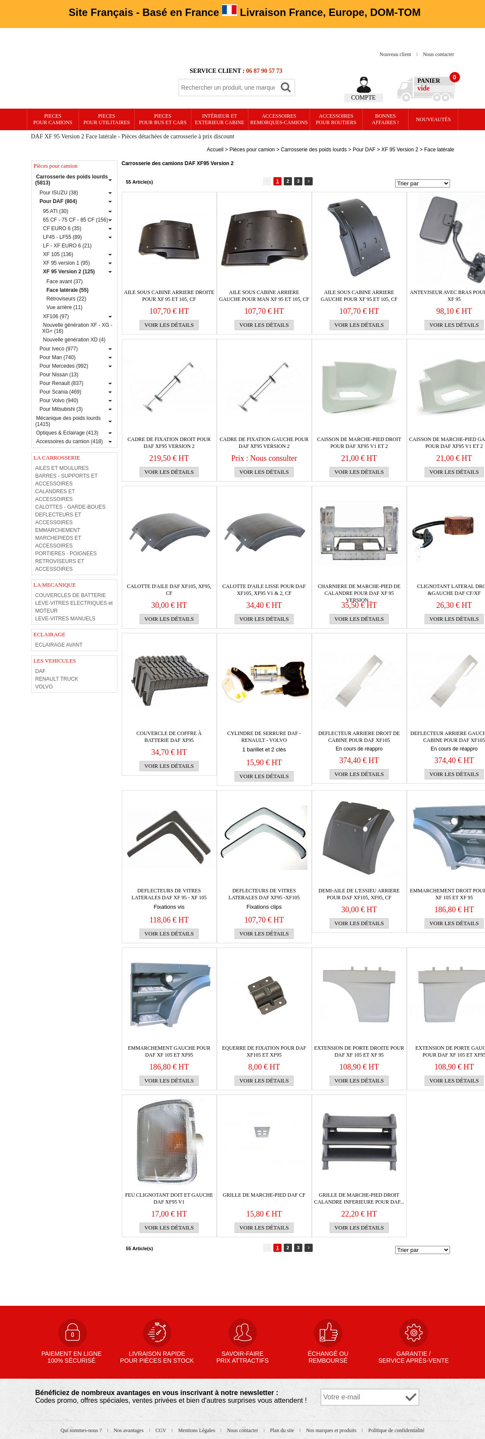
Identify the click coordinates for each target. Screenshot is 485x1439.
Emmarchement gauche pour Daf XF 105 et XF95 (169, 1051)
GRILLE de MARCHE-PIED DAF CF (264, 1195)
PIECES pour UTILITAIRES (106, 119)
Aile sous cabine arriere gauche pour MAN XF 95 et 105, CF (264, 295)
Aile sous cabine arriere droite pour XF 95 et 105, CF (169, 295)
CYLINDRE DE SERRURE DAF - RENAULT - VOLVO (264, 736)
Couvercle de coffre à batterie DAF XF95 (169, 736)
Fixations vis (169, 907)
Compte (363, 97)
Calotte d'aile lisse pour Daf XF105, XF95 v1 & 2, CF (264, 589)
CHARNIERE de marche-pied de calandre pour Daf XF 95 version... (359, 590)
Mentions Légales (197, 1430)
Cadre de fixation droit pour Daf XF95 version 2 (168, 442)
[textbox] (228, 87)
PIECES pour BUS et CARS (163, 119)
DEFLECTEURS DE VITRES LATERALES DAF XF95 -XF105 (264, 894)
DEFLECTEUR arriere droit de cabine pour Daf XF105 (359, 736)
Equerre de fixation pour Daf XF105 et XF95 (264, 1051)
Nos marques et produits (332, 1430)
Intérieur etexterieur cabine (219, 119)
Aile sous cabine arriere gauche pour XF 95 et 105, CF (359, 295)
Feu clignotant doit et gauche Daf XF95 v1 (169, 1198)
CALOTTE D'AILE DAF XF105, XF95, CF (169, 589)
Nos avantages (129, 1430)
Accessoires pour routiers (336, 119)
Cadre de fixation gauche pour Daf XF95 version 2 (263, 442)
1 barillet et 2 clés (264, 749)
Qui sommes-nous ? (81, 1430)
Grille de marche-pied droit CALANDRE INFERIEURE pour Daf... (359, 1198)
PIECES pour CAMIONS (52, 119)
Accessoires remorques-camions (278, 119)
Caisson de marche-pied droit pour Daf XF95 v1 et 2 (359, 442)
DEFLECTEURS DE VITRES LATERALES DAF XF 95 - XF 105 (168, 894)
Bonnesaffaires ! (385, 119)
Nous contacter (438, 54)
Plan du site (282, 1430)
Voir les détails (169, 325)
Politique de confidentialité (396, 1430)
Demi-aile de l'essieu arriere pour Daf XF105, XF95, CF (359, 894)
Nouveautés (433, 119)
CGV (161, 1430)
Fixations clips (264, 907)
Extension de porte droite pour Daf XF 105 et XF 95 (359, 1051)
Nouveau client (396, 54)
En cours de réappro (359, 749)
